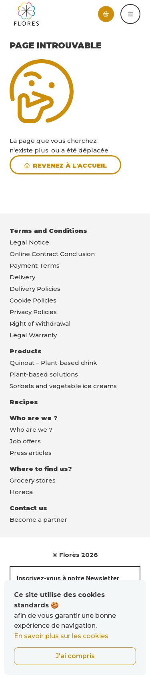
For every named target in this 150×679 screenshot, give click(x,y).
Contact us (28, 508)
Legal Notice (29, 242)
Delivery (22, 277)
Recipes (24, 402)
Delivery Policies (35, 288)
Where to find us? (41, 469)
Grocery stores (33, 480)
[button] (130, 14)
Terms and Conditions (48, 230)
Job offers (25, 441)
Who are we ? (34, 418)
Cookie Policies (33, 300)
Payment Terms (35, 265)
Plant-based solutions (44, 374)
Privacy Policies (33, 312)
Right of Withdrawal (40, 323)
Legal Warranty (33, 335)
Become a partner (38, 519)
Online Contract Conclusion (52, 254)
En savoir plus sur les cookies (61, 636)
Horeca (21, 492)
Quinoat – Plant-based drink (53, 363)
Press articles (31, 453)
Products (26, 351)
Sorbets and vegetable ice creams (63, 386)
